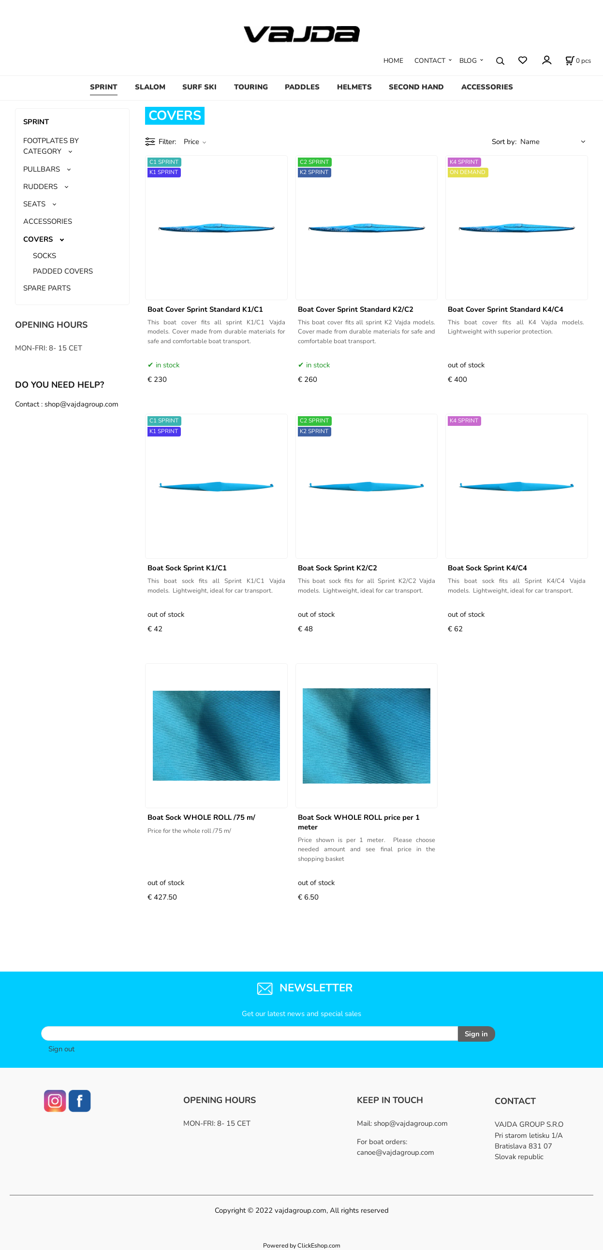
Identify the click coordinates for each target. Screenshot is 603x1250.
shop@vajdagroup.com (411, 1123)
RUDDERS (40, 186)
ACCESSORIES (487, 87)
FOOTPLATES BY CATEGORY (51, 146)
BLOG (468, 60)
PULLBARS (41, 169)
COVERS (38, 239)
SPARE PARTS (47, 288)
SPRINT (104, 87)
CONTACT (429, 60)
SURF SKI (199, 87)
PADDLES (302, 87)
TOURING (251, 87)
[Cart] (578, 61)
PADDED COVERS (63, 271)
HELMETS (354, 87)
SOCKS (44, 256)
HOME (393, 60)
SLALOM (150, 87)
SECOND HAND (416, 87)
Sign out (61, 1048)
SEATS (34, 204)
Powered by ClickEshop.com (301, 1244)
